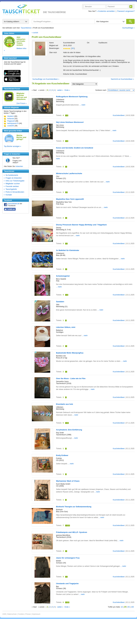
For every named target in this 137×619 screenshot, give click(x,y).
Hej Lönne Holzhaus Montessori (70, 122)
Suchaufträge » (128, 28)
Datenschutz (12, 614)
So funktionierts (12, 175)
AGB (4, 614)
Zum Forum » (21, 103)
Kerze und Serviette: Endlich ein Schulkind (74, 148)
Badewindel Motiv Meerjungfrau (69, 353)
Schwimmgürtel (63, 276)
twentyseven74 (12, 123)
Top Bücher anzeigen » (12, 146)
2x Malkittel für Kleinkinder (67, 250)
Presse (28, 614)
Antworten (19, 166)
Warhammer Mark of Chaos (68, 481)
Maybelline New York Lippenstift (70, 199)
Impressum (36, 614)
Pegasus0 (11, 121)
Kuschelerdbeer (119, 115)
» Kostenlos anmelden (106, 11)
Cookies (21, 614)
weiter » (60, 90)
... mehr (82, 105)
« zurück (35, 33)
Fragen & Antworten (14, 178)
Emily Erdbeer (62, 455)
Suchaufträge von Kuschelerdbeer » (45, 79)
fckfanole (10, 119)
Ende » (67, 90)
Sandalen (60, 302)
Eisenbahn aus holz (64, 404)
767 (72, 48)
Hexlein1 (10, 116)
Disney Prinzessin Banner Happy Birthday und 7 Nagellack (81, 225)
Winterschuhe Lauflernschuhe (69, 173)
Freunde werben (12, 186)
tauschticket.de (13, 204)
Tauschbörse (26, 28)
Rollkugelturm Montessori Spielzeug (72, 97)
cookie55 (10, 126)
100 (132, 607)
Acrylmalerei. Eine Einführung (69, 430)
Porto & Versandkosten (15, 192)
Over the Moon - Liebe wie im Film (70, 378)
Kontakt (9, 195)
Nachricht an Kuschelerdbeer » (122, 79)
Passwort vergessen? (126, 11)
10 (122, 607)
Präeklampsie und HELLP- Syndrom (71, 532)
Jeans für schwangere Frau (68, 558)
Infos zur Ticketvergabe (15, 181)
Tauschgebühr (11, 189)
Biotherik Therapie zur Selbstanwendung (73, 507)
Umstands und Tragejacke (67, 583)
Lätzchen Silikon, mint (65, 327)
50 (129, 607)
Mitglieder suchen (13, 183)
